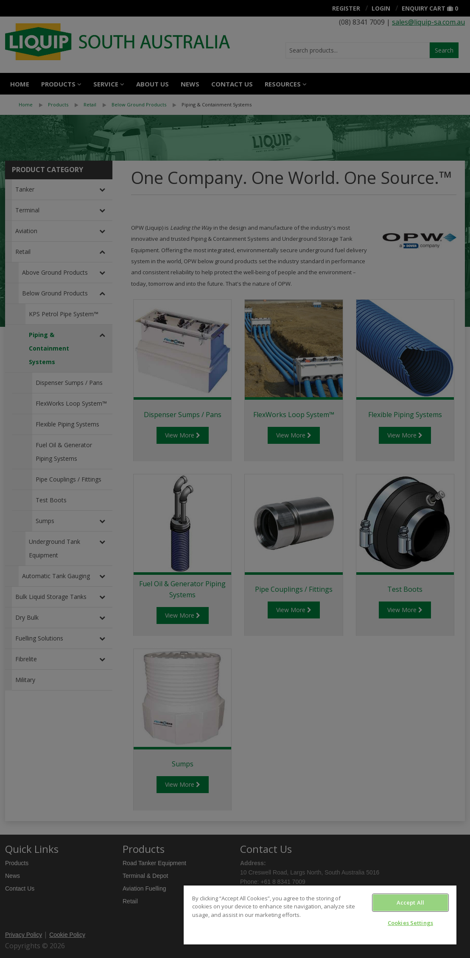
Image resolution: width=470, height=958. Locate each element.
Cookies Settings (410, 923)
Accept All (410, 902)
